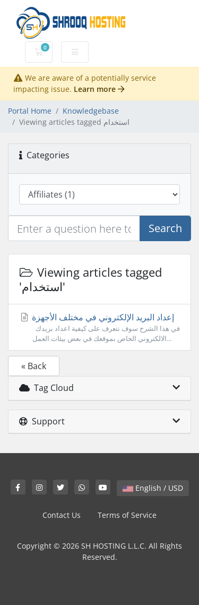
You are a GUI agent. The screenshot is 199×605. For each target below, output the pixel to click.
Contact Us (61, 515)
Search (165, 228)
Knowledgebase (91, 111)
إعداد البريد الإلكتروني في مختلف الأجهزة (99, 327)
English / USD (153, 488)
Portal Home (29, 111)
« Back (33, 366)
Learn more (99, 89)
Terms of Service (127, 515)
